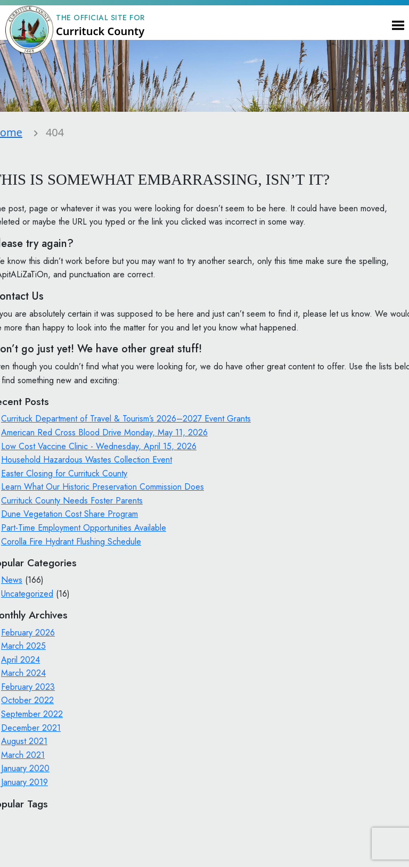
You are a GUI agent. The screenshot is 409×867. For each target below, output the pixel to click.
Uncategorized (27, 594)
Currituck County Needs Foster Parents (72, 500)
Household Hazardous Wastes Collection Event (86, 459)
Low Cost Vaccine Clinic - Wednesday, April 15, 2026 (99, 446)
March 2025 (23, 646)
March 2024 (23, 673)
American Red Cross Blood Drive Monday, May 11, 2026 (104, 432)
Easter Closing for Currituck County (64, 473)
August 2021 (24, 741)
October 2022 (27, 700)
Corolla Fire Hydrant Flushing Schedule (71, 541)
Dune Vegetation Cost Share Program (69, 514)
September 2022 (32, 714)
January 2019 (24, 782)
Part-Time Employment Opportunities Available (83, 528)
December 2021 (31, 728)
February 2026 (28, 632)
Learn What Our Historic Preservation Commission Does (102, 487)
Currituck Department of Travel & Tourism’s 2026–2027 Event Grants (126, 418)
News (11, 580)
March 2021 (23, 755)
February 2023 (28, 687)
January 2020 (25, 768)
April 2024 (20, 660)
